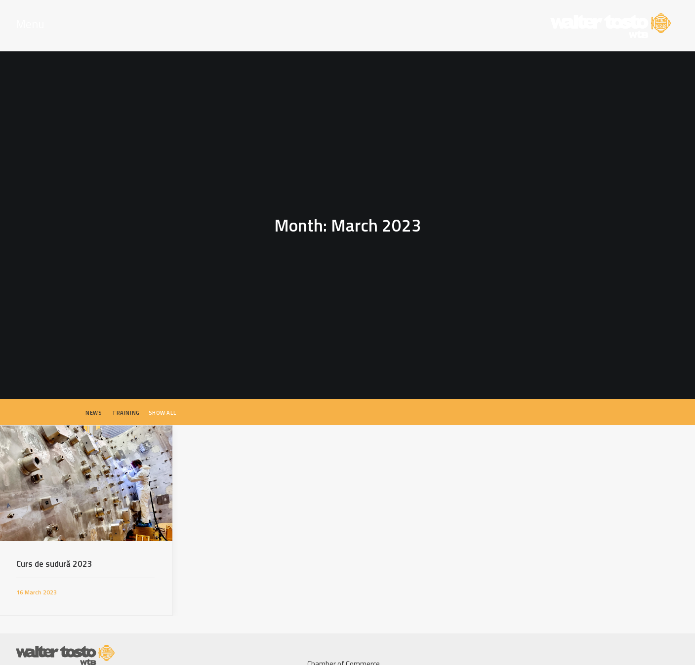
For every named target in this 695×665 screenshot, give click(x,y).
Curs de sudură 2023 (54, 558)
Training (125, 408)
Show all (162, 408)
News (93, 408)
